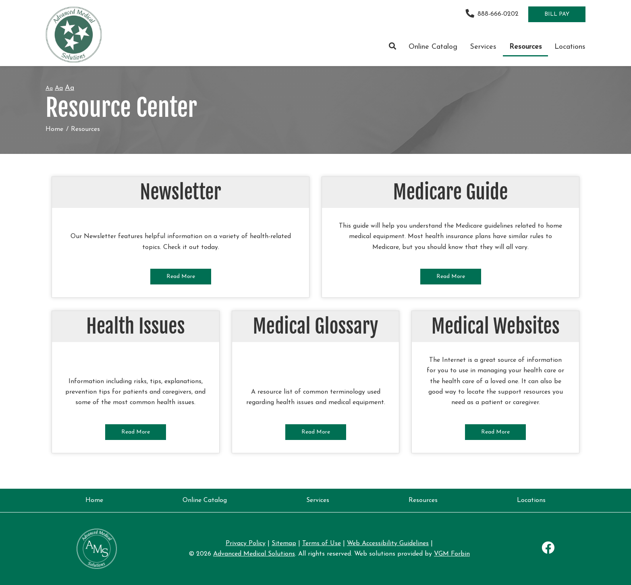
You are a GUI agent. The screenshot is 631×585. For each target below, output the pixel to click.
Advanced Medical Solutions (254, 554)
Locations (569, 47)
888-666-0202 (492, 14)
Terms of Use (321, 543)
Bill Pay (556, 14)
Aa (49, 88)
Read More (180, 277)
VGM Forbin (452, 554)
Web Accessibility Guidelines (388, 543)
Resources (525, 47)
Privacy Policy (246, 543)
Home (54, 129)
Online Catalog (433, 47)
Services (483, 47)
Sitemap (284, 543)
